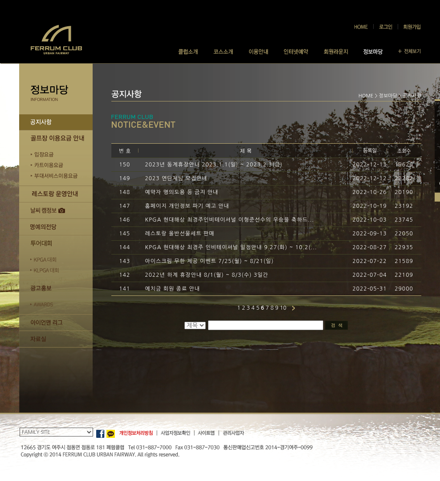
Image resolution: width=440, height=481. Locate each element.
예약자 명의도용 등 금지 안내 (182, 192)
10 (283, 308)
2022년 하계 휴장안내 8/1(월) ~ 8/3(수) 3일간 (207, 275)
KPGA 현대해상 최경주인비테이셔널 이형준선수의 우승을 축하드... (229, 219)
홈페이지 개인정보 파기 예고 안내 (187, 206)
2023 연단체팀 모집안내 (176, 178)
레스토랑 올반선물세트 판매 (180, 233)
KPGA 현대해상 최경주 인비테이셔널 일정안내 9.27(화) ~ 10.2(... (231, 247)
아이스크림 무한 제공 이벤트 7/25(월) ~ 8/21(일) (209, 261)
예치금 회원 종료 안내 (172, 288)
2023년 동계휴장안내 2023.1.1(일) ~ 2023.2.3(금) (214, 164)
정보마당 (388, 95)
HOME (366, 95)
